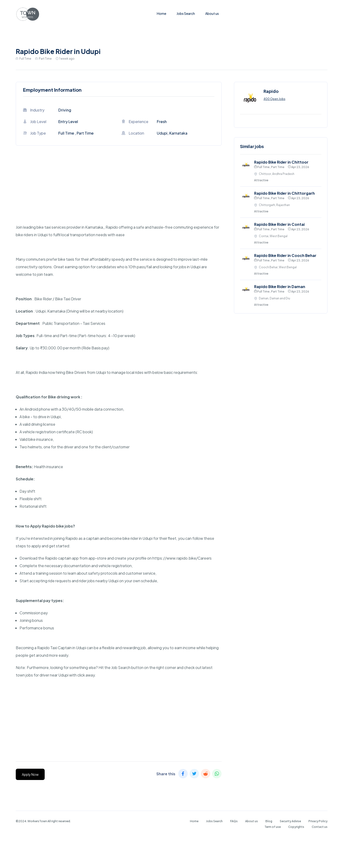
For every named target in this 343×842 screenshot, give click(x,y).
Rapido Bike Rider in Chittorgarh (284, 193)
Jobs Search (186, 13)
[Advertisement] (119, 190)
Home (161, 13)
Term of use (272, 827)
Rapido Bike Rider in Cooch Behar (285, 255)
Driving (64, 109)
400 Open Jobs (274, 99)
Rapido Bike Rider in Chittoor (281, 162)
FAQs (234, 821)
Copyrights (296, 827)
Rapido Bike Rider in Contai (279, 224)
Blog (268, 821)
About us (212, 13)
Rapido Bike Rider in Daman (279, 286)
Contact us (319, 827)
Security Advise (290, 821)
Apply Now (30, 774)
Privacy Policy (317, 821)
